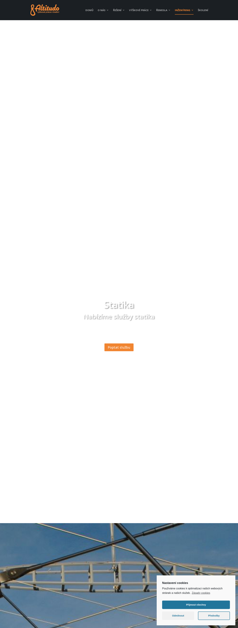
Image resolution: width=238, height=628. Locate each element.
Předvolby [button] (214, 617)
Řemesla (161, 10)
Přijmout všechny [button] (196, 606)
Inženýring (182, 10)
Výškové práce (139, 10)
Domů (89, 10)
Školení (203, 10)
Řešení (117, 10)
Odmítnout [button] (178, 617)
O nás (101, 10)
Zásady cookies (201, 594)
